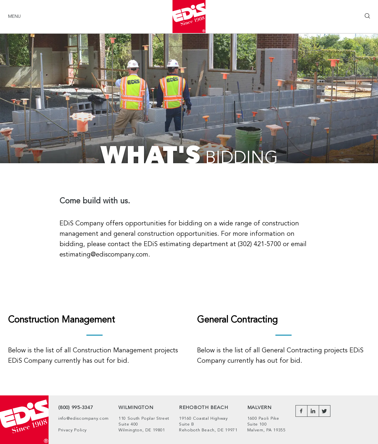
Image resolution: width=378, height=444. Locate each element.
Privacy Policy (72, 430)
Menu (14, 16)
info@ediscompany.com (83, 418)
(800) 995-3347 (75, 407)
